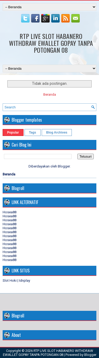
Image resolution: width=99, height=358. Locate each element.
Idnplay (24, 280)
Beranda (49, 94)
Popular (13, 132)
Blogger (64, 166)
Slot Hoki (10, 280)
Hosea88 (9, 212)
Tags (32, 132)
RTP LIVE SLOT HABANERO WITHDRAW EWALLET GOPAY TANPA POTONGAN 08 (51, 43)
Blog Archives (56, 132)
